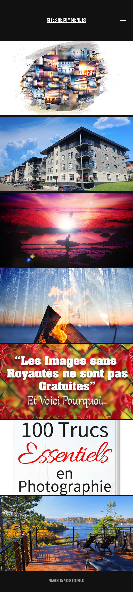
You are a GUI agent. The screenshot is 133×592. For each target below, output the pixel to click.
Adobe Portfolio (74, 581)
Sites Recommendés (66, 20)
